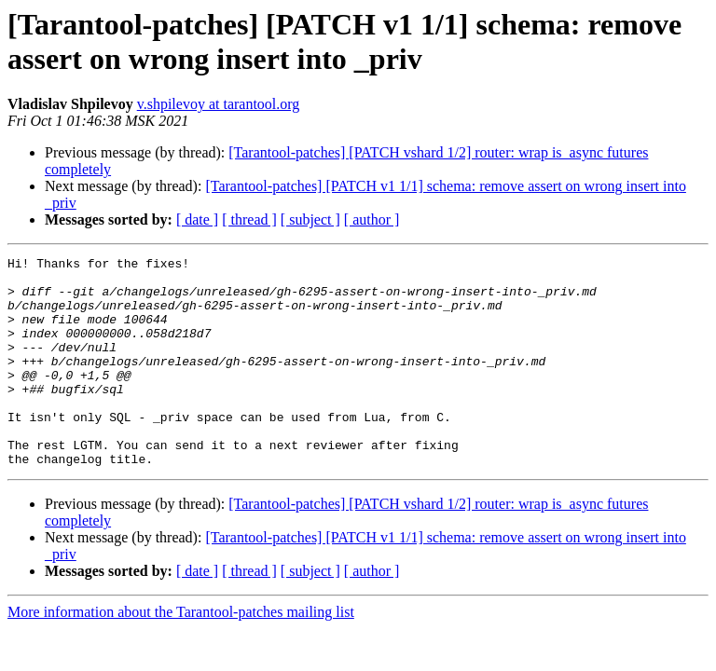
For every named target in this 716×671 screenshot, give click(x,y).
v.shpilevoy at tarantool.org (218, 104)
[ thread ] (249, 219)
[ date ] (197, 219)
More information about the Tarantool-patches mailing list (180, 654)
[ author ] (372, 219)
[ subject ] (310, 219)
